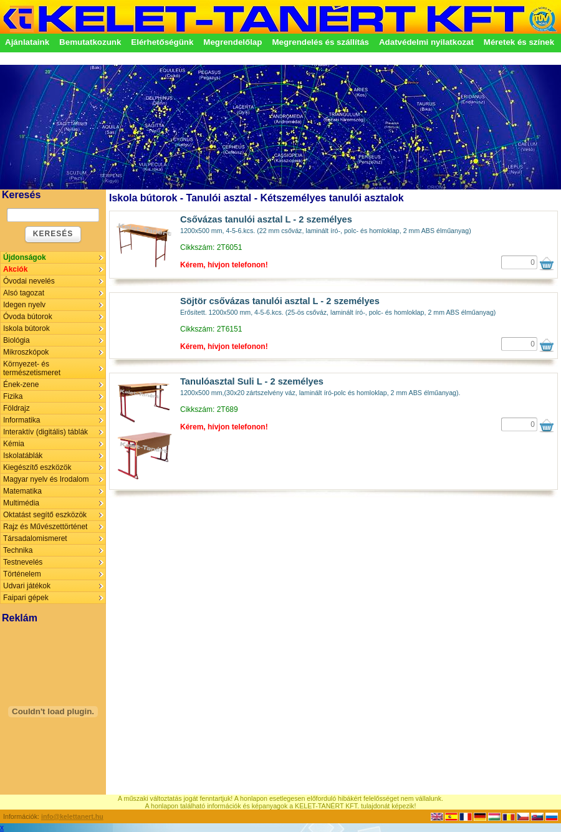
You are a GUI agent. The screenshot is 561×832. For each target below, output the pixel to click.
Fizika (12, 396)
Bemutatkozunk (90, 42)
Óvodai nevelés (29, 281)
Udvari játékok (26, 585)
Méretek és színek (519, 42)
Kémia (13, 443)
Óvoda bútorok (27, 316)
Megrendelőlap (232, 42)
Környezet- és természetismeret (31, 368)
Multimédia (21, 503)
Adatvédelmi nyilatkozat (426, 42)
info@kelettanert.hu (72, 816)
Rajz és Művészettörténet (45, 526)
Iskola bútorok (26, 328)
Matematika (22, 491)
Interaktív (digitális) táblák (45, 432)
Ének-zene (21, 384)
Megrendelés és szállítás (320, 42)
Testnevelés (22, 562)
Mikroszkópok (26, 352)
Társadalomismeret (35, 538)
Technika (17, 550)
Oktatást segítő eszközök (45, 514)
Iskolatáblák (22, 455)
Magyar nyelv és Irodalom (46, 479)
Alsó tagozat (23, 293)
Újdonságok (24, 257)
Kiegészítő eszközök (37, 467)
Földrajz (16, 408)
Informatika (21, 420)
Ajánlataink (27, 42)
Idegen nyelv (24, 304)
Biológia (16, 340)
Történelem (22, 574)
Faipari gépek (26, 597)
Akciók (15, 269)
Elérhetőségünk (162, 42)
